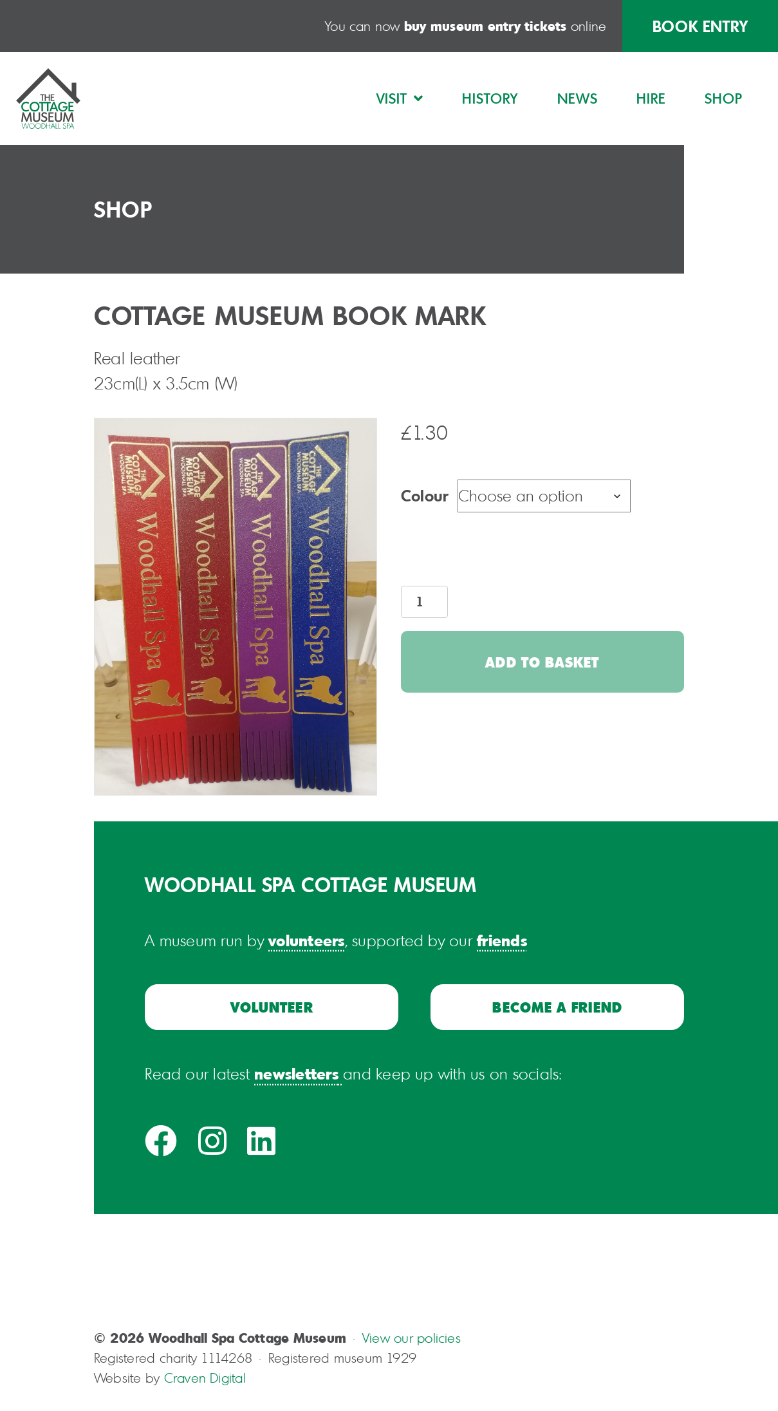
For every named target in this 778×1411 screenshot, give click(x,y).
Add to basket (542, 662)
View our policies (411, 1338)
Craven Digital (205, 1378)
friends (502, 940)
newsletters (296, 1073)
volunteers (306, 940)
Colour (424, 495)
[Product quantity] (424, 602)
